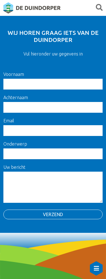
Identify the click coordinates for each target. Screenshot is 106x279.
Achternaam (15, 97)
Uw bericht (14, 167)
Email (8, 120)
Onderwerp (15, 143)
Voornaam (13, 74)
